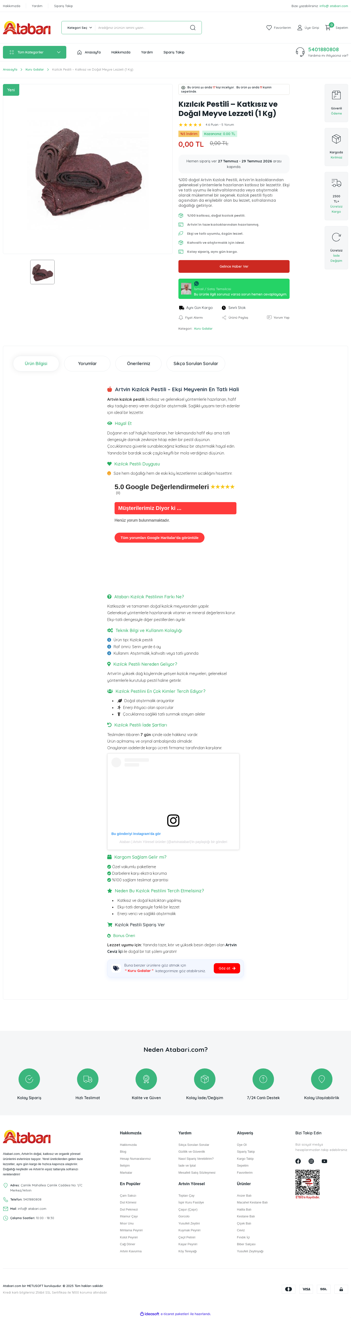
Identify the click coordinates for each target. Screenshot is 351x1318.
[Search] (148, 27)
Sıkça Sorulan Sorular (196, 363)
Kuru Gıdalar (203, 328)
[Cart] (336, 28)
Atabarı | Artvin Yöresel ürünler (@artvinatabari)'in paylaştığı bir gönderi (173, 842)
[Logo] (26, 27)
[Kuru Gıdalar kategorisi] (139, 971)
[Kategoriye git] (227, 968)
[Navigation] (34, 52)
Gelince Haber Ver (234, 266)
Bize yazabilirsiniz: (320, 6)
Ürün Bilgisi (36, 363)
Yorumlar (87, 363)
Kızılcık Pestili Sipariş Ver (139, 925)
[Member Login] (308, 28)
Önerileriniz (138, 363)
